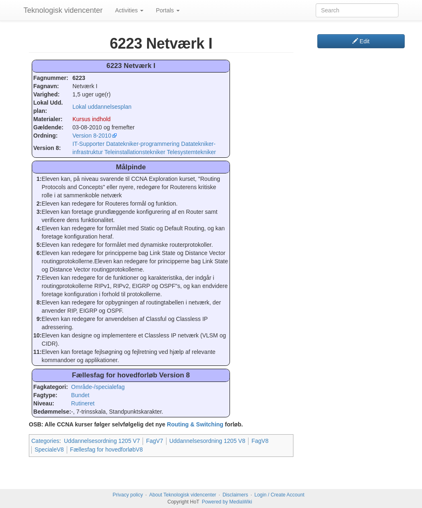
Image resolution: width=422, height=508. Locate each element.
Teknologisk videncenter (63, 10)
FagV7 (154, 441)
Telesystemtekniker (191, 152)
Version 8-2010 (92, 135)
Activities (129, 10)
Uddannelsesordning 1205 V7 (102, 441)
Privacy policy (128, 495)
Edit (361, 41)
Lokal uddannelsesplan (102, 106)
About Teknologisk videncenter (182, 495)
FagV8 (259, 441)
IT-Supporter (89, 143)
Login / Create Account (279, 495)
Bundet (80, 395)
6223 (79, 78)
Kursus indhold (92, 119)
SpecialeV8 (49, 449)
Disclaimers (235, 495)
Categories (45, 441)
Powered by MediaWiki (227, 502)
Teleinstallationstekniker (134, 152)
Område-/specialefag (98, 387)
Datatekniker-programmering (142, 143)
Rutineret (83, 403)
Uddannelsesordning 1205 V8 (207, 441)
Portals (167, 10)
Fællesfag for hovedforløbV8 (106, 449)
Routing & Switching (195, 424)
